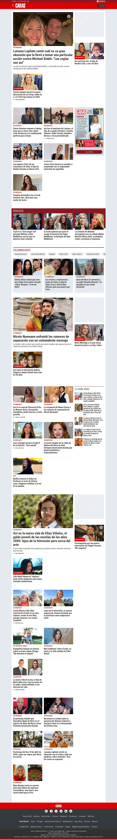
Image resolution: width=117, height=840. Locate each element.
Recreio (87, 822)
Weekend (63, 816)
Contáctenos (48, 827)
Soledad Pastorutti (21, 254)
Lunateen (82, 816)
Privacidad (59, 827)
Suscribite (89, 152)
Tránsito (94, 827)
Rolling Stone (68, 822)
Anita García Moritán (37, 254)
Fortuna (55, 816)
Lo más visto (82, 389)
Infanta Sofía (64, 254)
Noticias (37, 816)
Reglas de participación (80, 827)
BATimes (91, 816)
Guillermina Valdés (93, 254)
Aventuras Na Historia (53, 822)
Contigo (40, 822)
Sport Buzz (79, 822)
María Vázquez (77, 254)
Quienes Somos (36, 827)
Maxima (95, 822)
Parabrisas (73, 816)
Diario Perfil (27, 816)
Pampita (52, 254)
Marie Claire (46, 816)
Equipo (67, 827)
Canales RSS (24, 827)
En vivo (101, 6)
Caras (33, 822)
